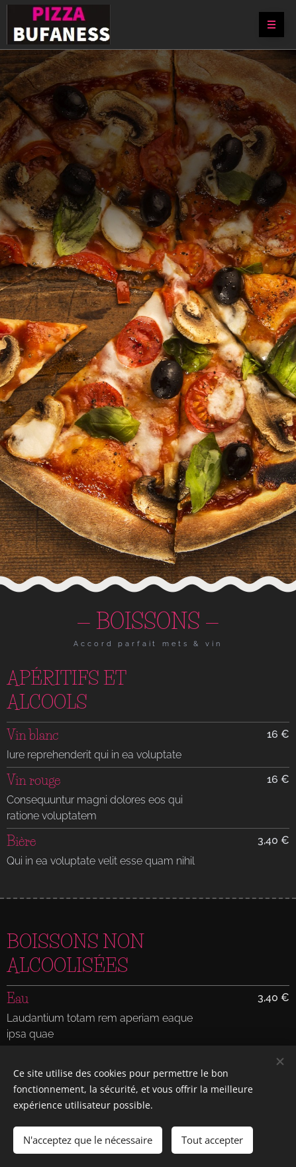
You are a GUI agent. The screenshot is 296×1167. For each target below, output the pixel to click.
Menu (267, 25)
